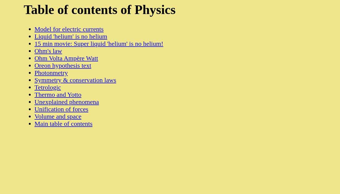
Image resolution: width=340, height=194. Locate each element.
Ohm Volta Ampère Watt (66, 58)
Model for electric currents (69, 29)
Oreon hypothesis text (62, 65)
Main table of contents (63, 123)
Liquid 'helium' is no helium (70, 36)
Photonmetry (51, 72)
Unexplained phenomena (66, 101)
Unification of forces (61, 109)
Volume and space (57, 116)
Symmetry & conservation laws (75, 80)
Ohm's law (48, 50)
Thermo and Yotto (57, 94)
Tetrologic (47, 87)
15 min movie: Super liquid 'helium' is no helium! (98, 43)
